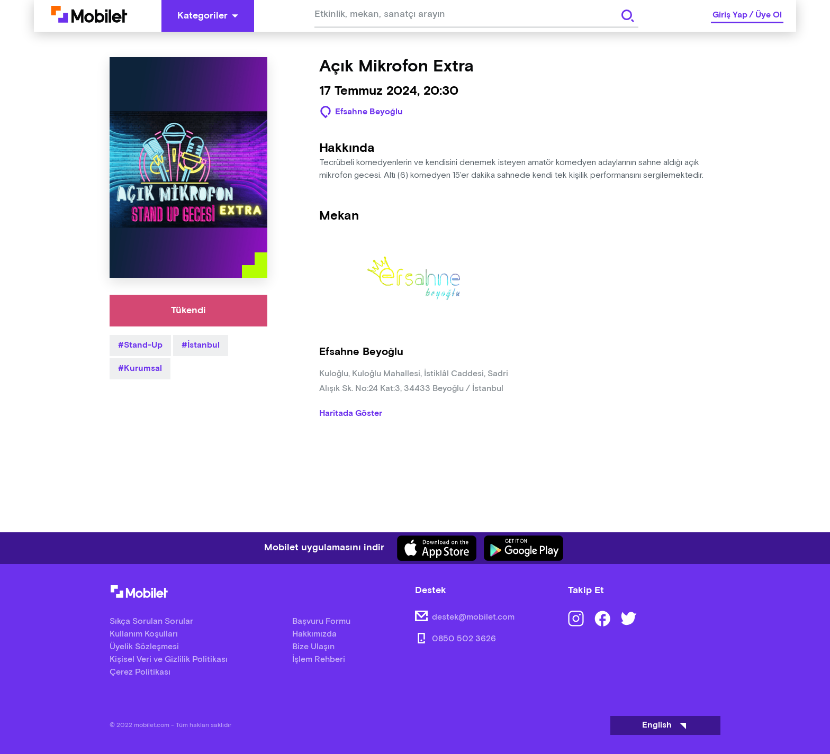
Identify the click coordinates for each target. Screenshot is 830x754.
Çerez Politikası (140, 672)
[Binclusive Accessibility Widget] (23, 721)
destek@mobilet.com (473, 617)
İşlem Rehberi (318, 659)
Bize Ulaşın (313, 646)
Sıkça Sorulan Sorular (151, 621)
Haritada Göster (350, 414)
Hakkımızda (314, 634)
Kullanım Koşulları (144, 634)
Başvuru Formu (321, 621)
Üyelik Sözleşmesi (144, 646)
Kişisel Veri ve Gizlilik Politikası (169, 659)
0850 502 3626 (464, 638)
